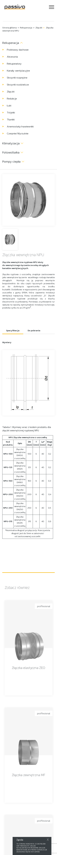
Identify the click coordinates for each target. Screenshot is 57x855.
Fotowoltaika (10, 152)
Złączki (38, 27)
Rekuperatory (14, 64)
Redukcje (12, 98)
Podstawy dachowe (18, 50)
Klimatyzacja (11, 143)
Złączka (6, 262)
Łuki (9, 105)
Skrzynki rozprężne (17, 78)
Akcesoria (12, 57)
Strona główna (9, 27)
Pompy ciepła (11, 161)
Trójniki (11, 112)
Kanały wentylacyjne (18, 71)
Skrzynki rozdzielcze (18, 85)
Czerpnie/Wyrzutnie (17, 133)
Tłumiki (11, 119)
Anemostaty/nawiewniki (20, 126)
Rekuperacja (26, 27)
